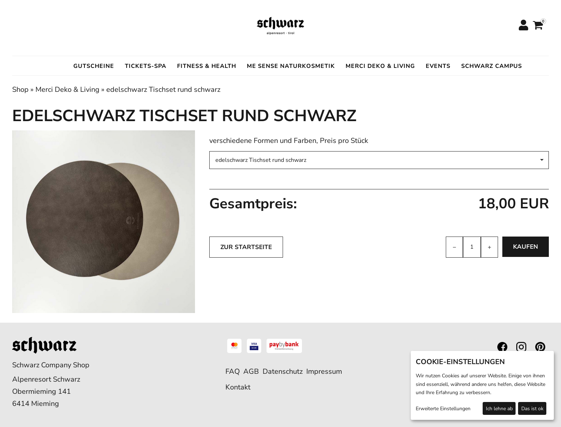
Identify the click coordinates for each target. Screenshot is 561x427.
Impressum (324, 371)
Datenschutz (283, 371)
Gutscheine (93, 66)
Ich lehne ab (499, 408)
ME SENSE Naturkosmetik (291, 66)
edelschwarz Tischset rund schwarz (163, 89)
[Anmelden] (523, 26)
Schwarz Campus (491, 66)
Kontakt (237, 387)
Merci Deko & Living (380, 66)
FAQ (232, 371)
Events (438, 66)
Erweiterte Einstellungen (443, 408)
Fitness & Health (206, 66)
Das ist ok (532, 408)
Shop (20, 89)
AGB (251, 371)
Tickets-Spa (145, 66)
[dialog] (482, 385)
